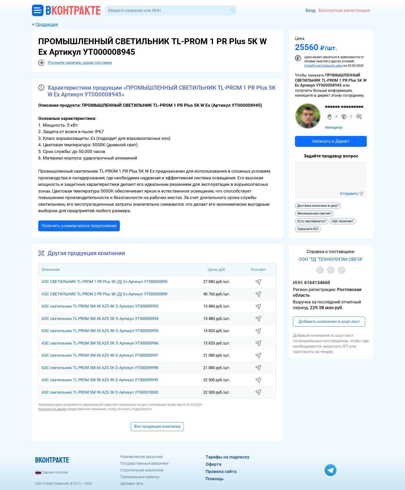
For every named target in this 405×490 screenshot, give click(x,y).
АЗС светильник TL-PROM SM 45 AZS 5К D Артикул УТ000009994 (100, 318)
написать (258, 282)
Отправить (349, 194)
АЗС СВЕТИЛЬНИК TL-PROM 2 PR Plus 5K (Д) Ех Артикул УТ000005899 (104, 294)
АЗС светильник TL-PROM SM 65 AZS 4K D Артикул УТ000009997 (100, 355)
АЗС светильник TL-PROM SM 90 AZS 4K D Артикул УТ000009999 (100, 380)
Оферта (213, 464)
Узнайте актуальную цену (323, 65)
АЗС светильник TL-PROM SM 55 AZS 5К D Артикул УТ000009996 (100, 343)
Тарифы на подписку (228, 457)
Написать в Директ (330, 141)
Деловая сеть (131, 483)
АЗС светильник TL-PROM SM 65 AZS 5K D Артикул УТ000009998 (100, 367)
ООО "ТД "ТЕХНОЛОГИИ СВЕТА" (331, 259)
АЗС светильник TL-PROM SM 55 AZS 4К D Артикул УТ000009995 (100, 330)
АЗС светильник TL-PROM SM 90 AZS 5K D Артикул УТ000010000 (100, 392)
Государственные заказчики (144, 463)
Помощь (214, 478)
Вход (310, 10)
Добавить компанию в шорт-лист (329, 321)
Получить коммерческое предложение (79, 225)
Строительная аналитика (141, 470)
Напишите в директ (52, 409)
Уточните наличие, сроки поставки (80, 62)
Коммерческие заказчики (141, 457)
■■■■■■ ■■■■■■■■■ (344, 106)
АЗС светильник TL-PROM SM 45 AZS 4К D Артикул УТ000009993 (100, 306)
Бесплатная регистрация (344, 10)
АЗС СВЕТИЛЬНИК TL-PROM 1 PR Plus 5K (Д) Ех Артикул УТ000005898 (104, 281)
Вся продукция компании (157, 426)
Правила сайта (221, 471)
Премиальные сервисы (140, 477)
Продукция (46, 24)
